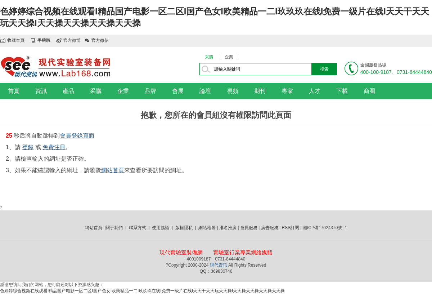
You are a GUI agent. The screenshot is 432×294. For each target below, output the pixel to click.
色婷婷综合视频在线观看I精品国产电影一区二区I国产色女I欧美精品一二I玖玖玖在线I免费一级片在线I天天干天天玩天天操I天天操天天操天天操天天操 (142, 290)
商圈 (369, 91)
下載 (342, 91)
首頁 (13, 91)
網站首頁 (112, 170)
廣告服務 (269, 227)
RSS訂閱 (290, 227)
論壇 (205, 91)
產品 (68, 91)
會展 (178, 91)
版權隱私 (184, 227)
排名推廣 (228, 227)
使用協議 (160, 227)
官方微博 (72, 40)
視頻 (232, 91)
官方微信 (100, 40)
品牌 (150, 91)
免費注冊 (54, 147)
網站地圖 (207, 227)
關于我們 (114, 227)
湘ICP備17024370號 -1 (325, 227)
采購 (209, 56)
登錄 (27, 147)
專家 (287, 91)
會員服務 (248, 227)
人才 (314, 91)
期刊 (260, 91)
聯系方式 (137, 227)
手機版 (43, 40)
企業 (229, 56)
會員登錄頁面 (77, 136)
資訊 (41, 91)
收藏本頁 (15, 40)
